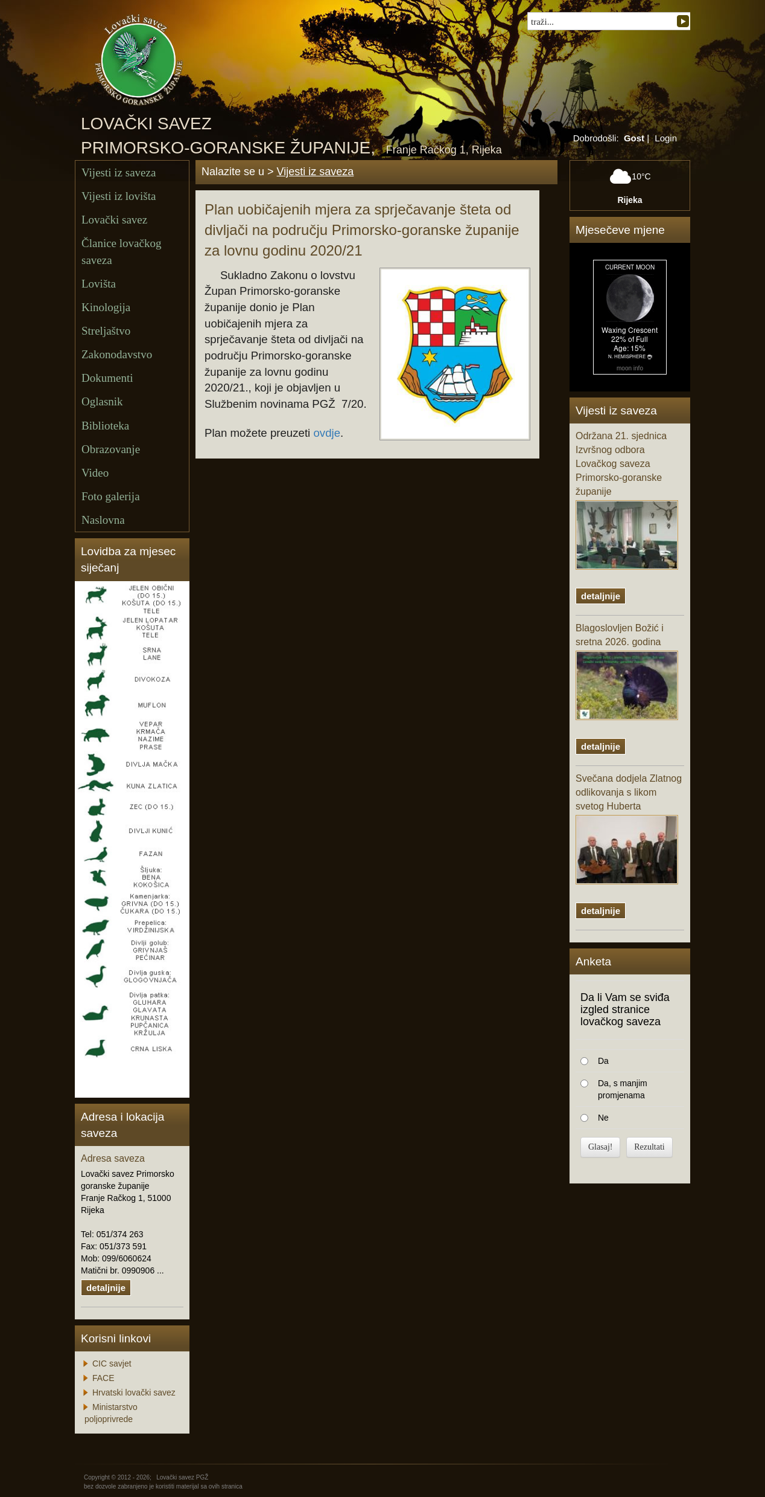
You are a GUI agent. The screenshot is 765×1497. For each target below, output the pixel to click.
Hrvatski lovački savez (134, 1392)
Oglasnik (102, 401)
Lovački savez (114, 219)
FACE (103, 1378)
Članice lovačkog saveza (121, 251)
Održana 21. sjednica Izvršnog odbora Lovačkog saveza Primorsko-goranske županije (627, 500)
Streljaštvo (105, 330)
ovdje (326, 433)
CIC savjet (112, 1363)
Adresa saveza (113, 1158)
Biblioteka (105, 425)
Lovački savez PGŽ (182, 1477)
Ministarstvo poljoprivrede (111, 1413)
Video (95, 472)
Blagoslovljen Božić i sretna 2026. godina (627, 671)
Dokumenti (107, 378)
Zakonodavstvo (116, 354)
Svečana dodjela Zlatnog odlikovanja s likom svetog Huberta (629, 828)
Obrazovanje (110, 449)
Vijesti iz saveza (118, 172)
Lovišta (98, 283)
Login (666, 138)
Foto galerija (110, 496)
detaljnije (105, 1288)
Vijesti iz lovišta (118, 196)
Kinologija (105, 307)
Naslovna (103, 519)
